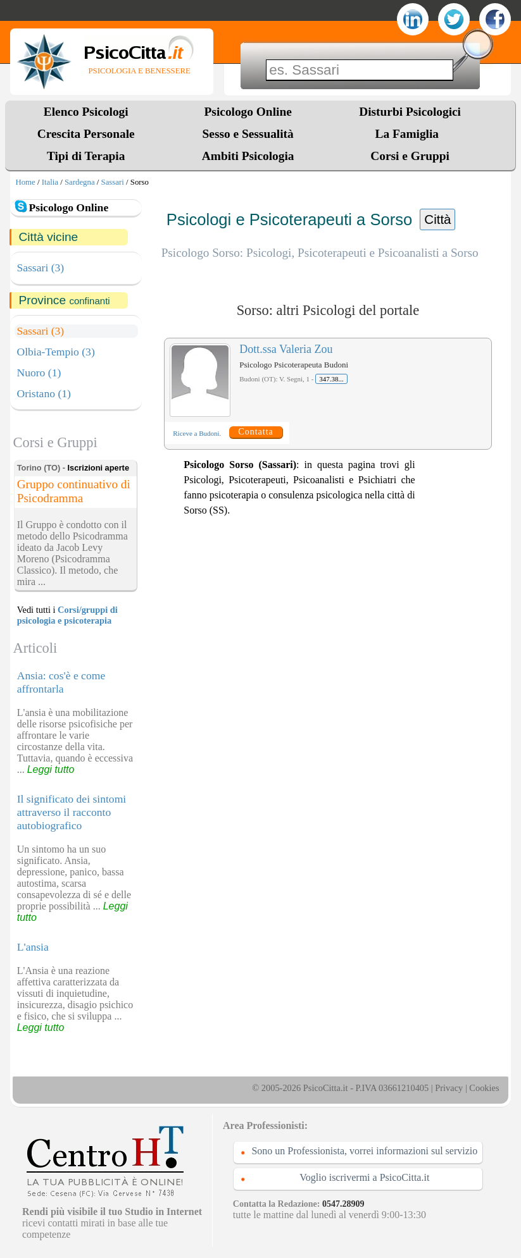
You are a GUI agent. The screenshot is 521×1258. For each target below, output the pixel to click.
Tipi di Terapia (86, 156)
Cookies (484, 1088)
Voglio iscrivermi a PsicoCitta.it (364, 1177)
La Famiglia (409, 133)
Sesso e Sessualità (248, 133)
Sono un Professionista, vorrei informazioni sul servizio (364, 1150)
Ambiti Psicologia (248, 156)
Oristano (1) (43, 393)
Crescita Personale (86, 133)
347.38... (331, 379)
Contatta (255, 431)
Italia (50, 182)
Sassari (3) (40, 267)
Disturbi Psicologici (410, 111)
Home (25, 182)
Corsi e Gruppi (409, 156)
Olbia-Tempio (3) (55, 351)
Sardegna (80, 182)
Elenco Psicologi (86, 111)
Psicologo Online (248, 111)
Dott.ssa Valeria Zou (285, 349)
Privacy (449, 1088)
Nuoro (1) (38, 372)
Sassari (112, 182)
